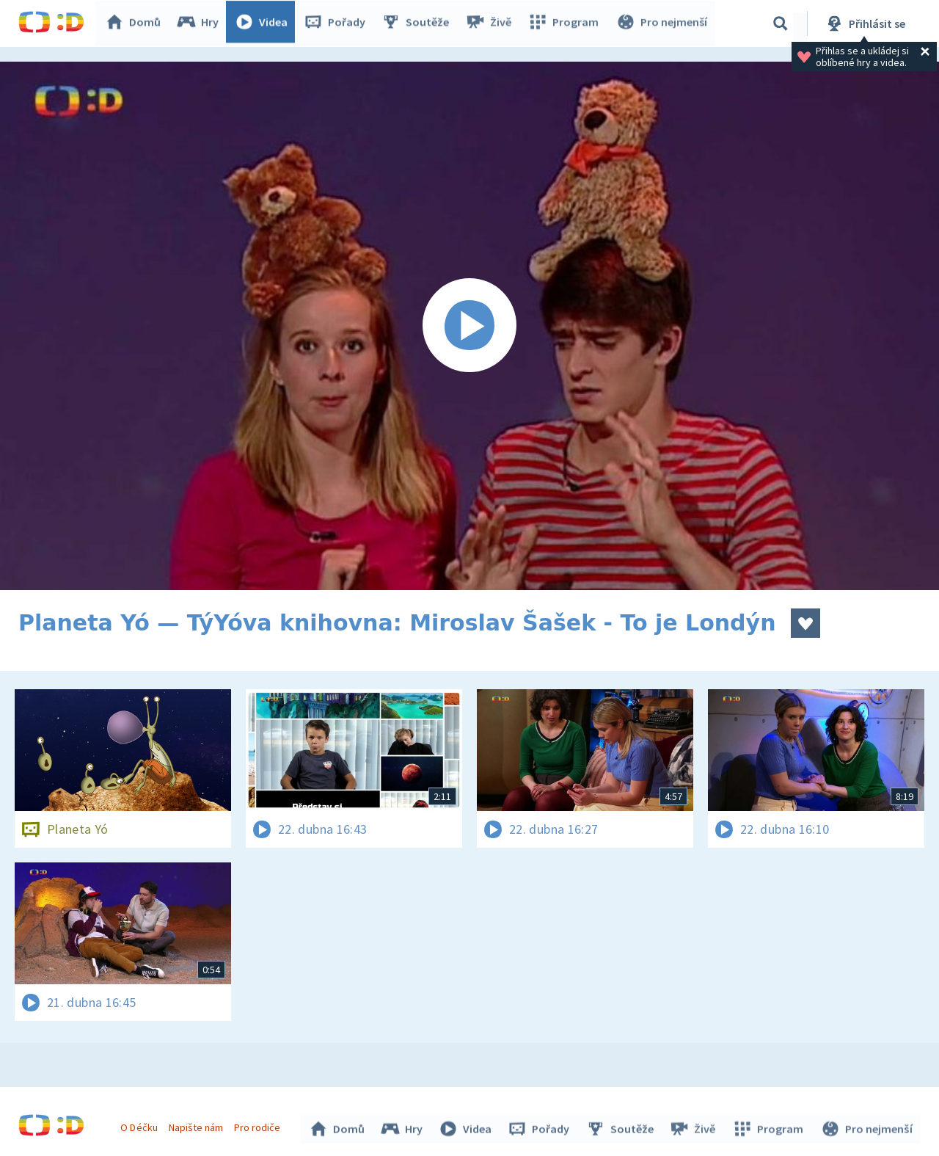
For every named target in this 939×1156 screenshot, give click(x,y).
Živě (491, 23)
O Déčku (141, 1125)
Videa (265, 23)
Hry (201, 23)
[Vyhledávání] (780, 23)
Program (566, 23)
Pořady (338, 23)
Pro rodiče (259, 1125)
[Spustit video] (469, 326)
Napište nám (197, 1125)
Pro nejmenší (662, 23)
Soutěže (418, 23)
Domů (136, 23)
